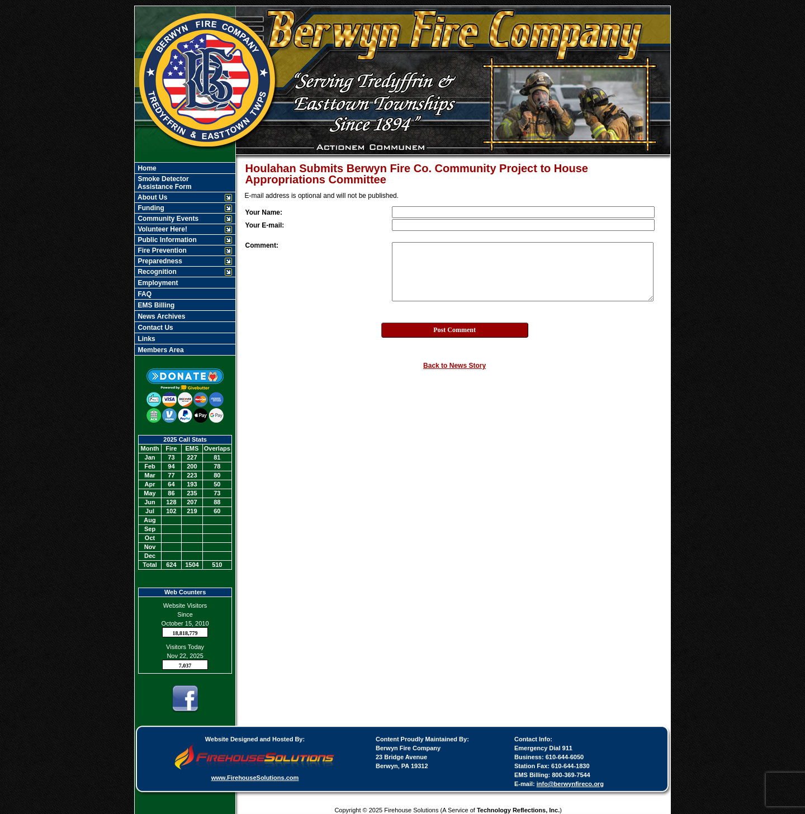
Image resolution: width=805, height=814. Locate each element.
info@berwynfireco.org (570, 783)
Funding (150, 208)
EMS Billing (155, 305)
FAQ (143, 294)
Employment (157, 283)
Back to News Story (454, 366)
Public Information (166, 240)
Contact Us (154, 328)
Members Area (160, 350)
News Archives (160, 316)
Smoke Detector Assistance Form (164, 183)
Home (146, 168)
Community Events (167, 219)
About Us (151, 197)
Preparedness (159, 261)
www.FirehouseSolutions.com (255, 777)
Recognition (156, 272)
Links (145, 339)
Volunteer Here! (161, 229)
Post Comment (454, 330)
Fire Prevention (161, 250)
